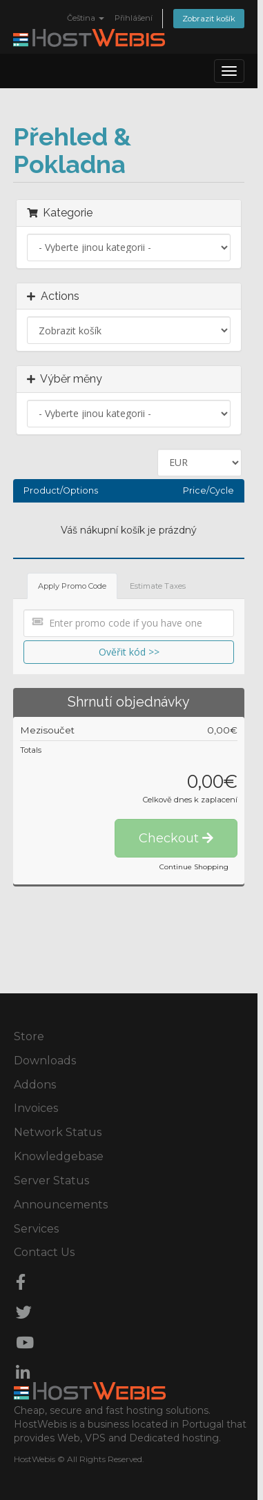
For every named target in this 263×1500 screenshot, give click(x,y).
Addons (35, 1084)
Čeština (85, 18)
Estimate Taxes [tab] (158, 586)
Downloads (45, 1060)
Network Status (57, 1132)
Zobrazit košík (208, 18)
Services (36, 1228)
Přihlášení (134, 18)
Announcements (61, 1204)
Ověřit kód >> (129, 651)
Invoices (36, 1108)
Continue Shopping (193, 866)
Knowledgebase (59, 1156)
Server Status (51, 1180)
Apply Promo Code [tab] (72, 586)
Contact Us (44, 1252)
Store (29, 1036)
